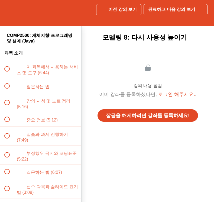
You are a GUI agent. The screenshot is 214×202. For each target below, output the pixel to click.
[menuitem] (41, 13)
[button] (10, 13)
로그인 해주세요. (176, 94)
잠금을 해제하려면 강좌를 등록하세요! (148, 115)
